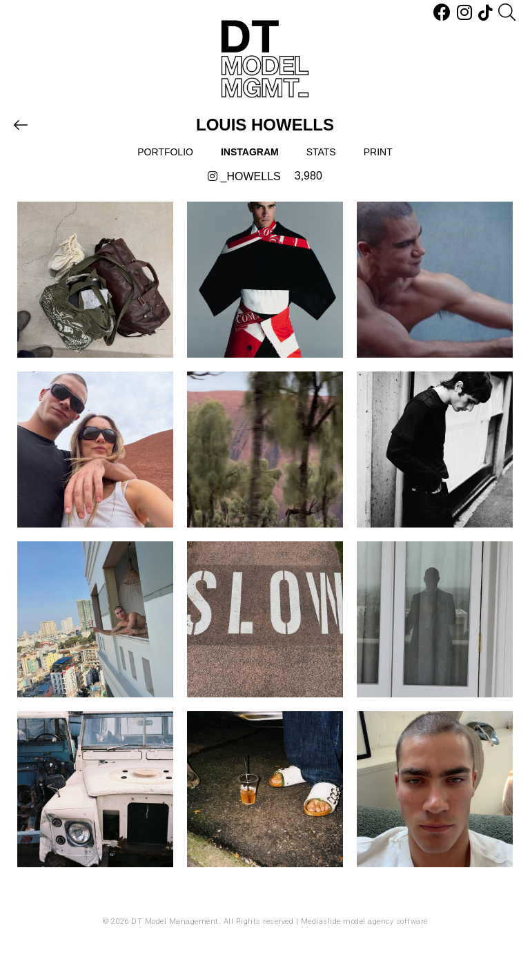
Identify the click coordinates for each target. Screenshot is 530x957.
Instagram (250, 151)
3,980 (308, 176)
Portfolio (165, 151)
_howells (244, 176)
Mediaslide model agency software (364, 921)
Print (378, 151)
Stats (321, 151)
